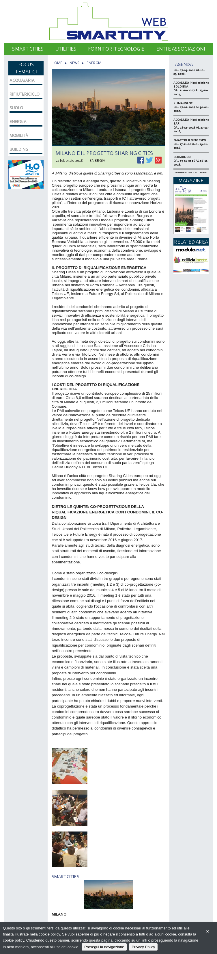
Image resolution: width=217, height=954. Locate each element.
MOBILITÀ (19, 135)
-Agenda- (183, 64)
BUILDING (19, 149)
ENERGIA (94, 63)
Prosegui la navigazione (104, 947)
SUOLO (16, 107)
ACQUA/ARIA (22, 80)
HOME (57, 63)
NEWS (74, 63)
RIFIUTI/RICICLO (25, 94)
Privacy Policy (143, 947)
